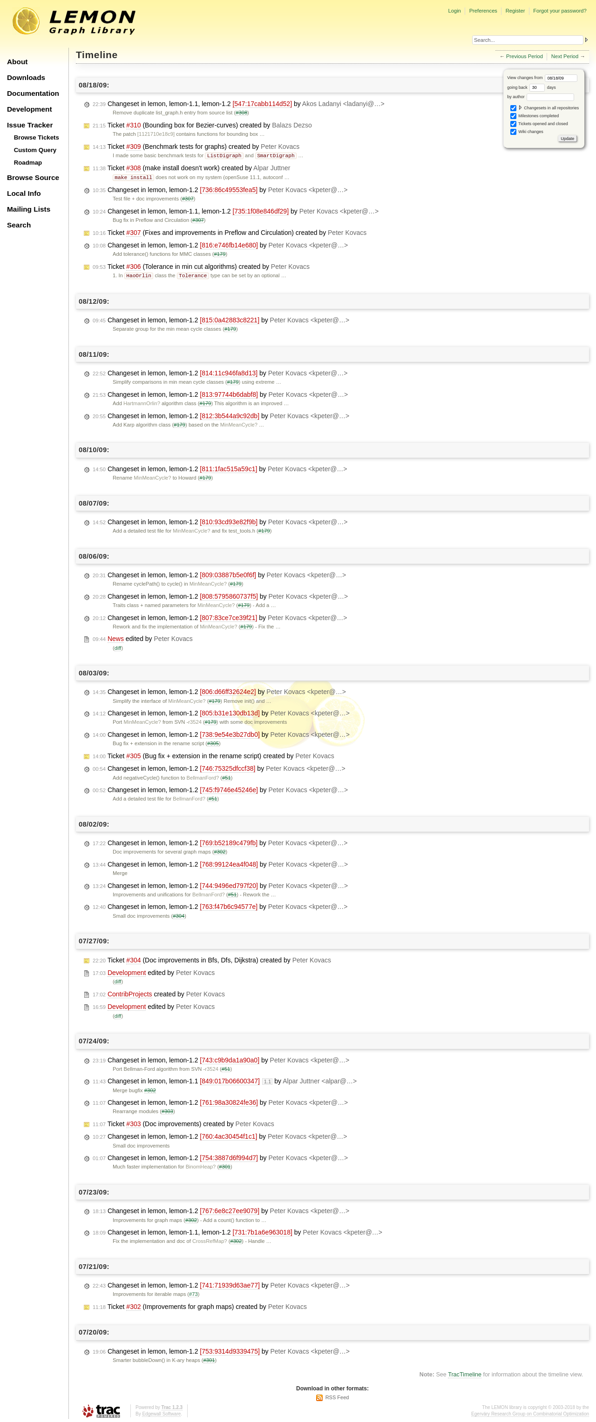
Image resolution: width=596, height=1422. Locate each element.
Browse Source (33, 177)
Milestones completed (534, 116)
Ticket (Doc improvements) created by (183, 1123)
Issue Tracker (30, 125)
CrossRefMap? (209, 1239)
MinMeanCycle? (238, 423)
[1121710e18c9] (156, 134)
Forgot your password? (559, 10)
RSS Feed (337, 1396)
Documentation (33, 93)
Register (515, 10)
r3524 (195, 720)
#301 (224, 1165)
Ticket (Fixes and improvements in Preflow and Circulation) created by (229, 232)
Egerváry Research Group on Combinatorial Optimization (530, 1412)
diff (118, 646)
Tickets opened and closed (539, 124)
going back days (531, 87)
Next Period (564, 56)
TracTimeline (464, 1373)
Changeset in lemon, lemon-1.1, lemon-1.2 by (239, 104)
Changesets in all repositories (544, 108)
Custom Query (35, 150)
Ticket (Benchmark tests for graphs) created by (196, 147)
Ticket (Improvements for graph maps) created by (200, 1305)
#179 (220, 253)
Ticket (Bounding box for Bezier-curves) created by (202, 125)
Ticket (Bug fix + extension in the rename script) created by (213, 755)
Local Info (24, 193)
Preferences (483, 10)
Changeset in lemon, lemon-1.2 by (220, 189)
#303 (167, 1110)
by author (540, 96)
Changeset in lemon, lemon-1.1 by (225, 1080)
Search (19, 225)
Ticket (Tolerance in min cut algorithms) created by (201, 266)
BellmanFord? (203, 776)
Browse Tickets (36, 137)
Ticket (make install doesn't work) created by (191, 168)
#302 (220, 850)
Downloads (26, 77)
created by (159, 993)
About (17, 62)
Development (29, 109)
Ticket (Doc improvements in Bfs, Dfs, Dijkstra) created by (212, 959)
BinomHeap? (201, 1165)
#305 (213, 742)
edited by (143, 637)
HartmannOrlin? (141, 402)
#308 (241, 112)
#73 (193, 1292)
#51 (226, 776)
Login (454, 10)
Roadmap (28, 162)
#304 (178, 914)
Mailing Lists (28, 209)
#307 (188, 197)
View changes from (542, 77)
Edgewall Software (161, 1412)
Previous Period (524, 56)
